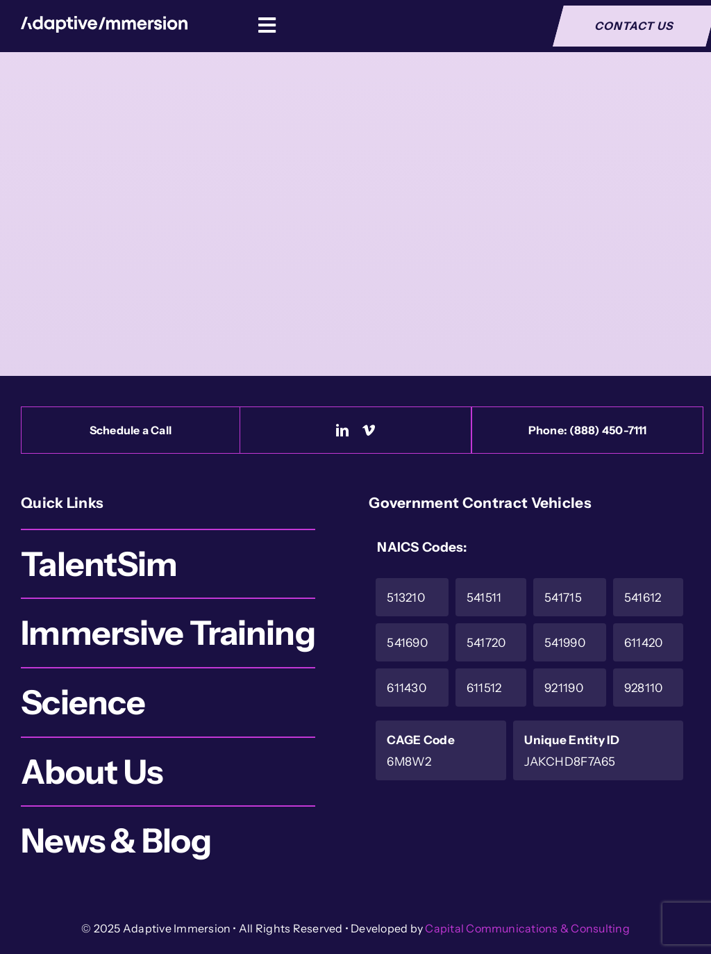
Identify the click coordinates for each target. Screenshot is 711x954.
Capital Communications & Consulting (527, 928)
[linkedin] (342, 430)
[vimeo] (368, 430)
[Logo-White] (104, 23)
